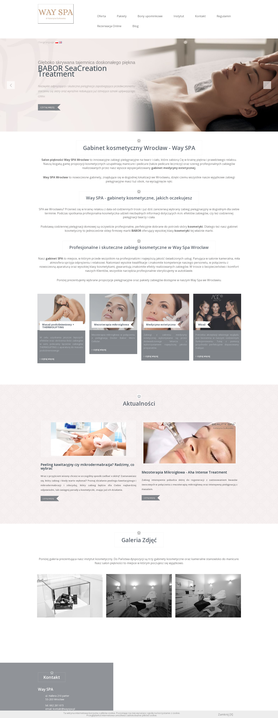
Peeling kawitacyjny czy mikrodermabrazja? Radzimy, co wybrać (87, 466)
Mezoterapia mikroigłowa (111, 324)
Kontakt (200, 16)
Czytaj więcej (47, 107)
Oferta (101, 16)
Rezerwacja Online (109, 26)
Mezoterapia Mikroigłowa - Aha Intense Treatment (184, 472)
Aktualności (139, 403)
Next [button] (267, 85)
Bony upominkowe (150, 16)
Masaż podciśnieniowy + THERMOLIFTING (58, 326)
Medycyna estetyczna (161, 324)
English (60, 42)
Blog (135, 26)
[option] (139, 85)
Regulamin (224, 16)
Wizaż (201, 324)
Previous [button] (11, 85)
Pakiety (122, 16)
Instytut (179, 16)
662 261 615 (56, 705)
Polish (56, 42)
